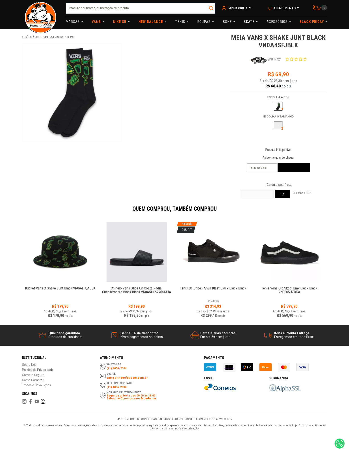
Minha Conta (237, 8)
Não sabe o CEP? (301, 193)
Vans (97, 22)
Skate (250, 22)
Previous (19, 211)
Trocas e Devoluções (36, 385)
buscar (211, 8)
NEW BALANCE (151, 22)
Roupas (204, 22)
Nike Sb (120, 22)
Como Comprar (33, 380)
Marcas (73, 22)
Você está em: (31, 36)
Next (329, 211)
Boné (228, 22)
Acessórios (278, 22)
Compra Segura (33, 375)
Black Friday (312, 22)
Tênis (180, 22)
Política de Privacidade (38, 370)
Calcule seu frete (279, 184)
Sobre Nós (29, 364)
